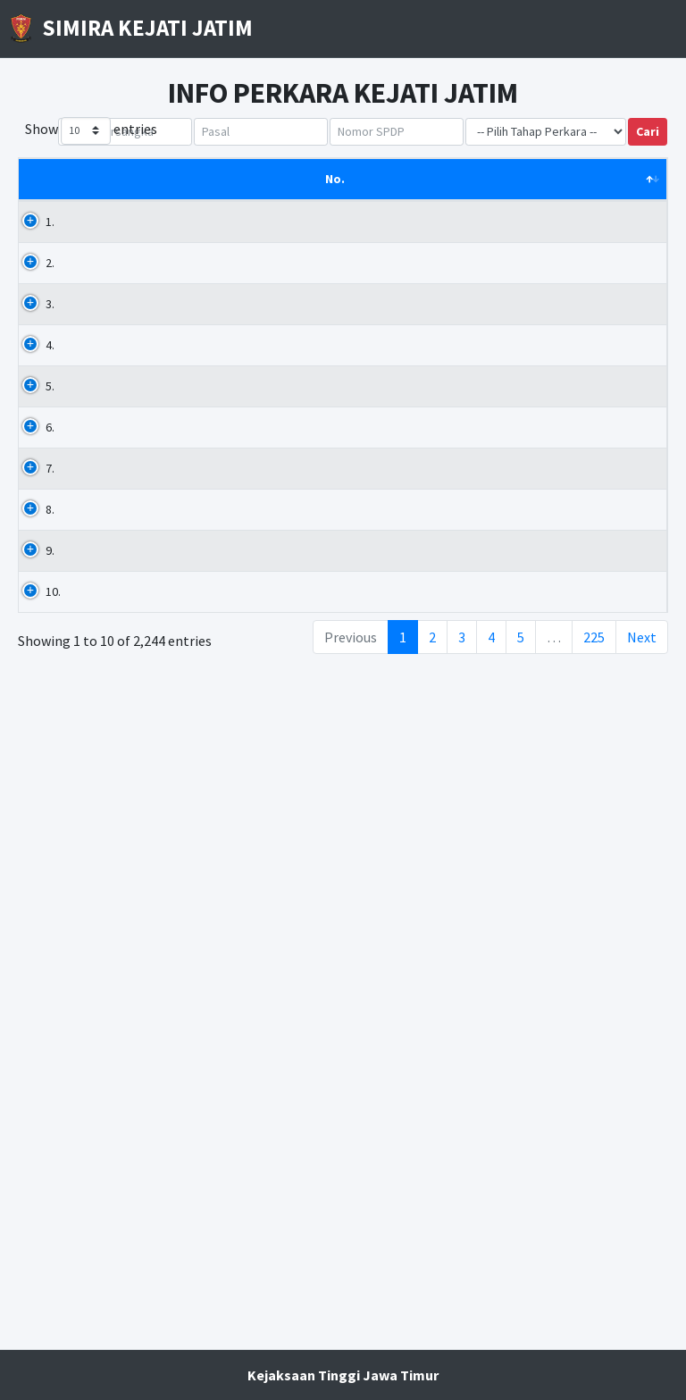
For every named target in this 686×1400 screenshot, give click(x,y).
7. (50, 787)
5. (50, 592)
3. (50, 341)
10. (53, 1154)
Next (642, 1312)
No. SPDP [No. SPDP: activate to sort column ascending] (434, 197)
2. (50, 281)
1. (50, 240)
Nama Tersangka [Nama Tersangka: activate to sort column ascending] (133, 188)
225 (594, 1312)
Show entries (91, 131)
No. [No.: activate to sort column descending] (42, 197)
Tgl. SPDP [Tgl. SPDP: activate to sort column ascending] (614, 188)
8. (50, 903)
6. (50, 708)
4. (50, 457)
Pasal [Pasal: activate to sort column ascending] (246, 197)
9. (50, 1057)
